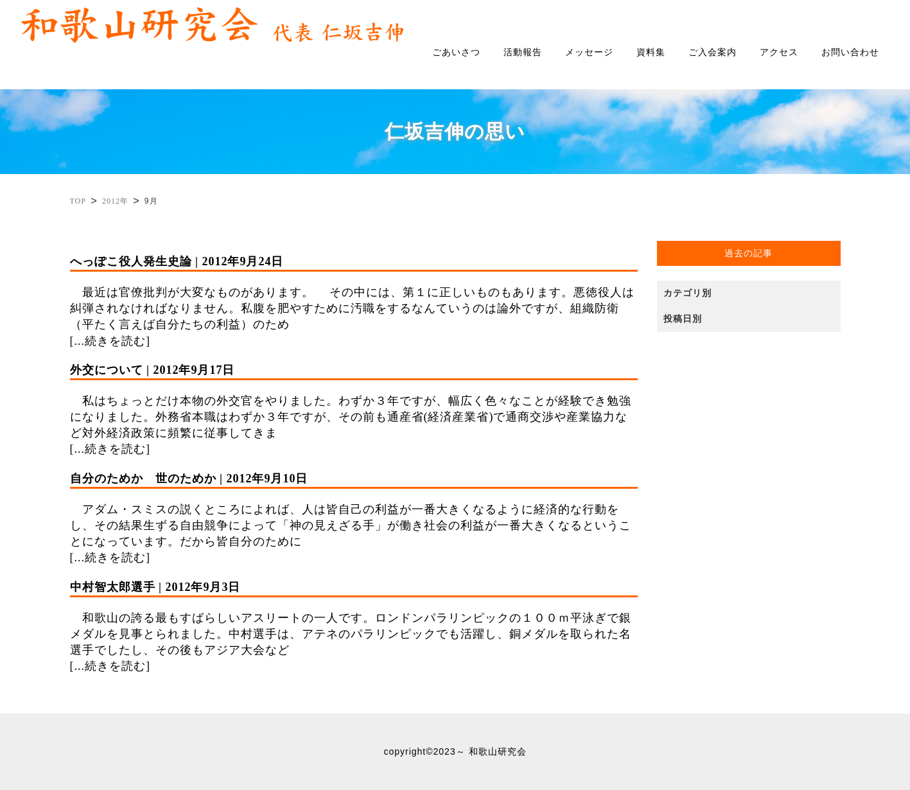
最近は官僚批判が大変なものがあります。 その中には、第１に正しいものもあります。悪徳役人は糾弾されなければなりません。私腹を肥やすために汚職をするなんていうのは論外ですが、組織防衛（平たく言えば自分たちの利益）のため (354, 292)
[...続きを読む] (110, 341)
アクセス (779, 52)
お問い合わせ (850, 52)
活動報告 (522, 52)
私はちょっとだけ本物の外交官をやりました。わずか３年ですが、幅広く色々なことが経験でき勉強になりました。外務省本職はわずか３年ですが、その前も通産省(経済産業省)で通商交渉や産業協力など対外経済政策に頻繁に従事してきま (354, 401)
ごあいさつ (456, 52)
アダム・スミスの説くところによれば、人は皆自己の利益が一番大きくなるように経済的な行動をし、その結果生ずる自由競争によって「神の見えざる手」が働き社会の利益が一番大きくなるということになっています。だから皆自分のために (354, 510)
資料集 (650, 52)
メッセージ (589, 52)
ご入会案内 (712, 52)
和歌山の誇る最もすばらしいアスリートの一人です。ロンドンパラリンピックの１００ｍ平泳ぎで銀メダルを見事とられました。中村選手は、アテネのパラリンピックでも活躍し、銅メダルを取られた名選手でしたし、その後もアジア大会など (354, 618)
